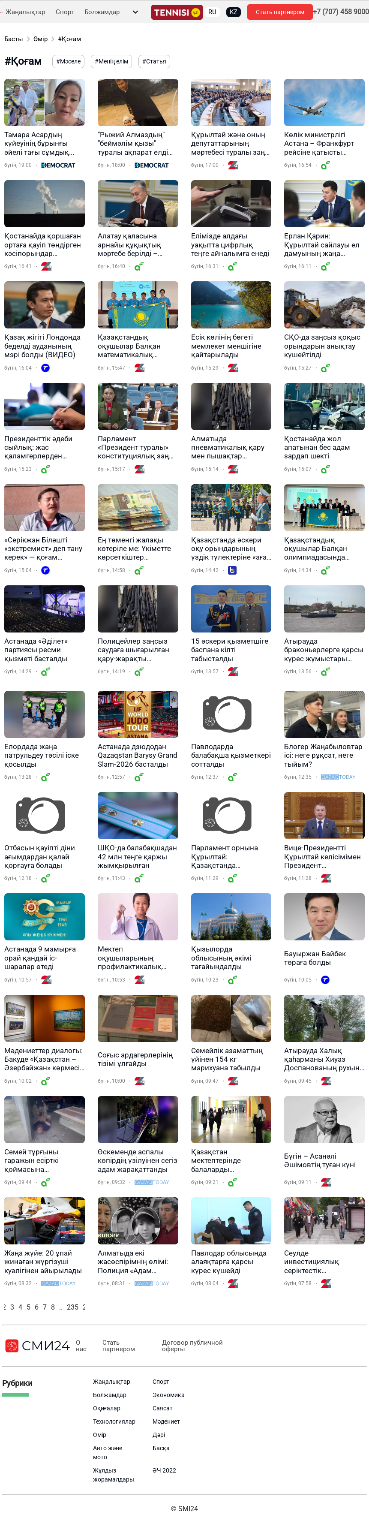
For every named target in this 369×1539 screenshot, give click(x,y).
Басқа (161, 1448)
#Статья (154, 61)
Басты (13, 39)
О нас (81, 1346)
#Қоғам (69, 39)
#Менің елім (111, 61)
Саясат (163, 1408)
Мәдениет (166, 1421)
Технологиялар (114, 1421)
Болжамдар (102, 12)
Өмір (40, 39)
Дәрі (159, 1434)
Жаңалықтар (25, 12)
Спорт (65, 12)
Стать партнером (280, 12)
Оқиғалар (106, 1408)
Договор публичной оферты (191, 1346)
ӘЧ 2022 (164, 1470)
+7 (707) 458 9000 (341, 12)
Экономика (169, 1394)
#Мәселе (68, 61)
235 (72, 1307)
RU (212, 12)
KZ (233, 12)
